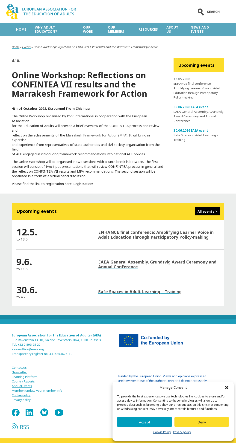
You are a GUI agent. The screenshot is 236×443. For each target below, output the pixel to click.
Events (26, 47)
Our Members (116, 29)
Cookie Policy (162, 432)
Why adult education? (46, 29)
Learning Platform (25, 377)
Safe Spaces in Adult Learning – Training (140, 291)
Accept (144, 422)
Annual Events (22, 386)
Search (207, 11)
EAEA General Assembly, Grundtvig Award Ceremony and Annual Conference (199, 116)
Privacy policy (182, 432)
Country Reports (23, 381)
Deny (202, 422)
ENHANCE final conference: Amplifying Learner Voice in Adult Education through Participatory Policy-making (156, 234)
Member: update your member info (37, 390)
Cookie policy (21, 395)
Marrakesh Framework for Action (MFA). (96, 135)
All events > (207, 211)
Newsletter (19, 372)
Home (21, 29)
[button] (226, 387)
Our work (88, 29)
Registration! (83, 183)
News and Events (200, 29)
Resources (148, 29)
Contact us (19, 367)
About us (172, 29)
